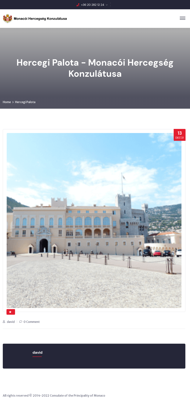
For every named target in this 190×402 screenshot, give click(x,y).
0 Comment (32, 322)
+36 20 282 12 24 (92, 5)
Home (7, 102)
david (11, 322)
